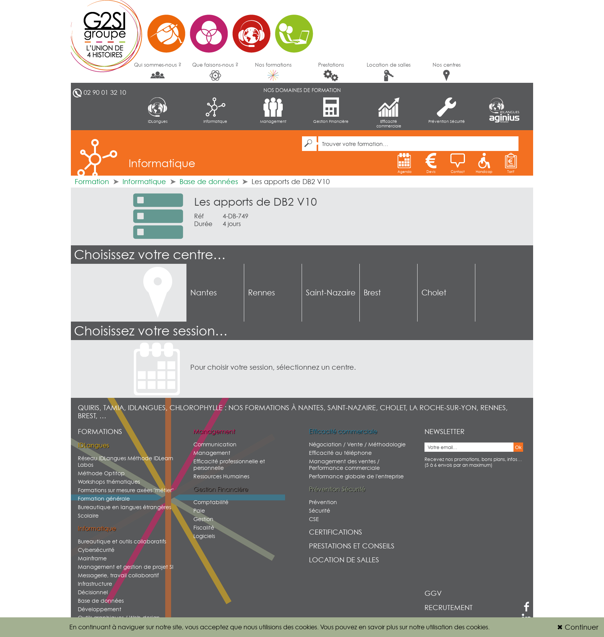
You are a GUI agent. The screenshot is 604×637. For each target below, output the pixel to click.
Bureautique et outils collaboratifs (122, 541)
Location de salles (389, 71)
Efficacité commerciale (388, 112)
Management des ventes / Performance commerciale (344, 464)
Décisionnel (93, 592)
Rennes (261, 292)
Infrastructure (95, 583)
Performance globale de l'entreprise (356, 476)
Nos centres (447, 71)
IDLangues (158, 110)
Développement (99, 609)
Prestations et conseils (351, 546)
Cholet (433, 292)
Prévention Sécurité (446, 110)
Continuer (577, 627)
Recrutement (448, 607)
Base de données (209, 182)
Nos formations (273, 71)
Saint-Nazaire (331, 292)
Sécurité (319, 510)
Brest (372, 292)
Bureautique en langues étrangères (124, 507)
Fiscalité (203, 527)
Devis (431, 163)
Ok (518, 447)
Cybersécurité (96, 549)
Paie (199, 510)
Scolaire (88, 515)
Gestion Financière (331, 110)
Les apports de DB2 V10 (255, 201)
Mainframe (92, 558)
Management (273, 110)
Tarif (510, 163)
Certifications (335, 532)
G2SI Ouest (196, 29)
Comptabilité (210, 502)
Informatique (215, 110)
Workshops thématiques (109, 481)
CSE (314, 519)
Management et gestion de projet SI (125, 566)
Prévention (323, 502)
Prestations (331, 71)
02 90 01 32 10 (105, 92)
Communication (215, 444)
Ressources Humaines (221, 476)
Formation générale (104, 498)
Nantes (203, 292)
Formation (92, 182)
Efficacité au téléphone (340, 452)
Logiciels (204, 536)
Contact (457, 163)
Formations (100, 431)
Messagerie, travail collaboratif (118, 575)
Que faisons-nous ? (215, 71)
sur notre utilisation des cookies (443, 627)
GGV (433, 593)
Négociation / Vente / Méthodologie (357, 444)
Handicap (484, 163)
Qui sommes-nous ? (157, 71)
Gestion (203, 519)
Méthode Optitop (101, 473)
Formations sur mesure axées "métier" (125, 490)
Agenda (404, 163)
